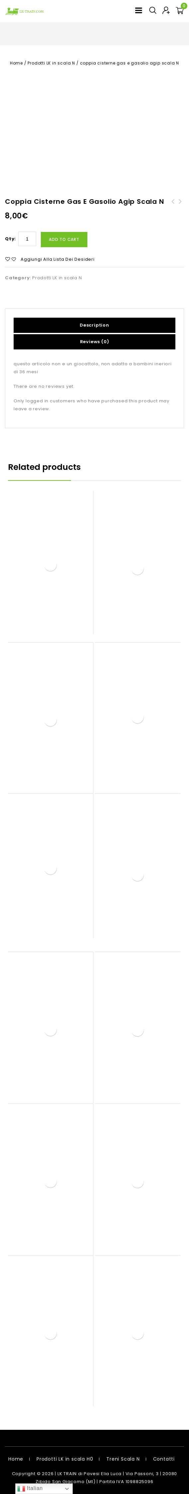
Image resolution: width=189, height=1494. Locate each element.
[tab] (94, 325)
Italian (30, 1489)
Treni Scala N (123, 1459)
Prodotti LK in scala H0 (65, 1459)
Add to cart (64, 239)
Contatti (164, 1459)
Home (16, 63)
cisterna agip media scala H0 (173, 209)
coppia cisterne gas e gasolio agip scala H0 (180, 209)
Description (94, 325)
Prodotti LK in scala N (51, 63)
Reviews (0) (94, 342)
